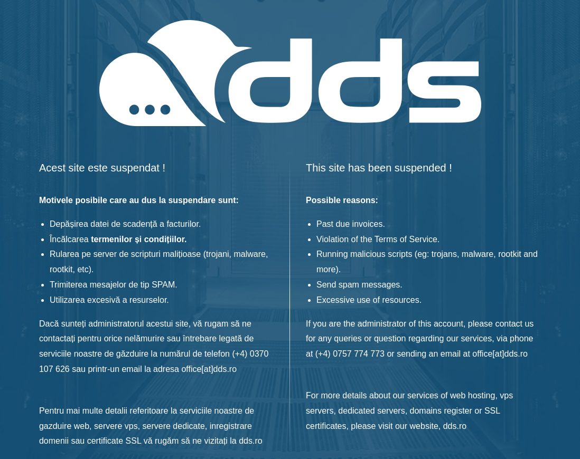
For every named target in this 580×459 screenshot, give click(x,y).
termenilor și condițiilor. (138, 239)
